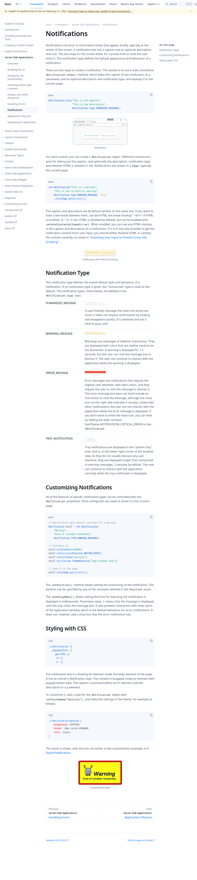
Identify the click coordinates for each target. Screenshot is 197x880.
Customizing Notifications (174, 55)
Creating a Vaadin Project (19, 45)
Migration (10, 198)
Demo (8, 228)
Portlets (9, 161)
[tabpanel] (100, 106)
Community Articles (16, 203)
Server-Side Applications (19, 57)
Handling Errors (17, 104)
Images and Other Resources (18, 96)
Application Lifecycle (19, 116)
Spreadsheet (98, 4)
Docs (8, 4)
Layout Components (16, 137)
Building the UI (16, 69)
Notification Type (169, 50)
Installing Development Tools (18, 37)
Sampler (9, 222)
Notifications (15, 110)
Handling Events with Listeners (20, 86)
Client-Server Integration (19, 185)
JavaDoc (9, 216)
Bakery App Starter (132, 4)
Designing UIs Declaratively (16, 77)
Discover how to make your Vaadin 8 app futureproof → (100, 11)
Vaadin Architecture (16, 51)
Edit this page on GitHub (140, 840)
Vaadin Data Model (15, 149)
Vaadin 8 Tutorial (14, 23)
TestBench (80, 4)
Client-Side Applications (18, 173)
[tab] (51, 95)
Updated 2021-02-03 (56, 840)
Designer (52, 4)
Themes (9, 143)
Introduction (12, 29)
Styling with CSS (168, 60)
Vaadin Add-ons (14, 191)
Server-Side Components (19, 131)
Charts (66, 4)
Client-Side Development (19, 167)
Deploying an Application (22, 122)
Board (113, 4)
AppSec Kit (153, 4)
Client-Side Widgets (16, 179)
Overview (13, 63)
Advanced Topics (14, 155)
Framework (37, 4)
